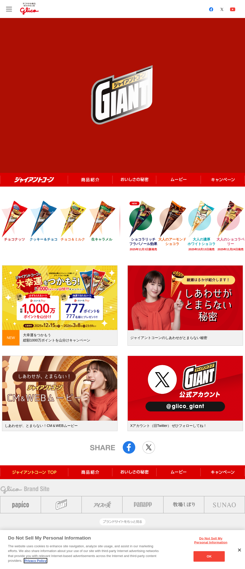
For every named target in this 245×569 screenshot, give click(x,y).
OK (209, 556)
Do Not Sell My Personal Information (211, 540)
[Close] (239, 550)
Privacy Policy (35, 561)
